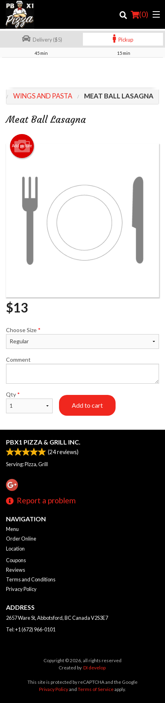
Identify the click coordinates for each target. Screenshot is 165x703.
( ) (139, 14)
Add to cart (87, 405)
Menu (12, 529)
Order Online (21, 538)
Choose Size (82, 337)
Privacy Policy (21, 589)
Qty (29, 402)
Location (15, 548)
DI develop (94, 668)
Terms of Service (96, 689)
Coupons (16, 560)
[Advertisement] (82, 74)
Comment (82, 370)
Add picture (22, 146)
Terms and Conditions (30, 579)
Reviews (15, 570)
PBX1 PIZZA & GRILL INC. (43, 442)
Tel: (30, 629)
